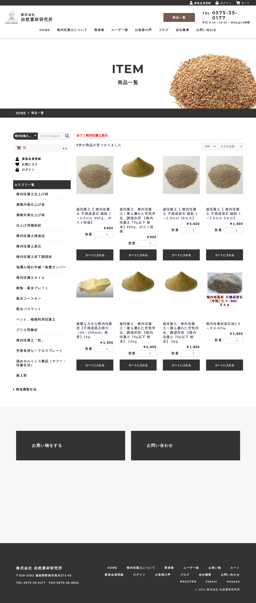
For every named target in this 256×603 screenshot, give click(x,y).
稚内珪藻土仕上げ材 (32, 194)
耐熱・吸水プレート (32, 288)
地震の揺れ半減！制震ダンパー (41, 267)
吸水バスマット (28, 309)
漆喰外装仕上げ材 (30, 215)
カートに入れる (95, 255)
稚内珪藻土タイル (30, 277)
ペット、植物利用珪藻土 (36, 319)
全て (79, 135)
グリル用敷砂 (27, 330)
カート (235, 567)
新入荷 (21, 375)
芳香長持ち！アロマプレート (39, 350)
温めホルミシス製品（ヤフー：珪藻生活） (41, 363)
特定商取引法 (25, 389)
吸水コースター (28, 298)
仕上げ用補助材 (28, 225)
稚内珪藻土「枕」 (30, 340)
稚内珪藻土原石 (28, 246)
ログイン (139, 574)
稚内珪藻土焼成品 (30, 236)
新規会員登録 (114, 574)
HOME (21, 112)
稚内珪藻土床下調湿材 (34, 256)
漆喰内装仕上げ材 (30, 204)
